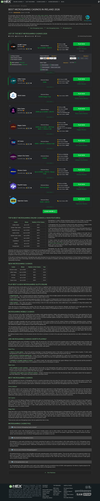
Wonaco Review (82, 174)
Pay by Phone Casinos (45, 493)
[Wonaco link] (13, 172)
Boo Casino (56, 495)
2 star (15, 12)
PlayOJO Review (81, 189)
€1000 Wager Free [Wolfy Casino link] (45, 97)
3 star (17, 12)
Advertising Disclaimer (85, 36)
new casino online (20, 18)
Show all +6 (65, 62)
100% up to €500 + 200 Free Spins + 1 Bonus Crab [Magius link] (44, 128)
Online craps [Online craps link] (44, 69)
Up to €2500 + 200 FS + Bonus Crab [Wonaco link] (45, 173)
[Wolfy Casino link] (13, 96)
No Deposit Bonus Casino (68, 489)
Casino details (49, 72)
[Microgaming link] (78, 58)
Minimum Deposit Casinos (68, 492)
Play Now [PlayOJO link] (81, 184)
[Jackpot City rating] (31, 158)
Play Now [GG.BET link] (81, 44)
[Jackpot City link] (13, 157)
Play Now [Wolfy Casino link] (81, 94)
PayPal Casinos (46, 491)
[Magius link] (13, 127)
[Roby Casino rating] (31, 112)
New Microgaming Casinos (53, 28)
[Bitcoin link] (48, 58)
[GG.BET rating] (31, 49)
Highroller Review (81, 204)
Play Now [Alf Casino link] (81, 140)
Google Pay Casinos (47, 497)
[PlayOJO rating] (31, 188)
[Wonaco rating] (31, 173)
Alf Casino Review (81, 145)
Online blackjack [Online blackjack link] (45, 67)
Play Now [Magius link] (81, 125)
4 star (18, 12)
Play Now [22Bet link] (81, 79)
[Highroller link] (13, 201)
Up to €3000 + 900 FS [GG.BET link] (45, 48)
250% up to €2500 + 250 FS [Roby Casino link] (45, 112)
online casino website (43, 15)
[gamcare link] (90, 487)
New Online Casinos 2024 (68, 495)
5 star (19, 12)
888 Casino (56, 488)
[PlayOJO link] (13, 186)
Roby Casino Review (81, 113)
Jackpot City (56, 490)
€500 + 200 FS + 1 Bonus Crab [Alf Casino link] (44, 144)
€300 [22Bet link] (44, 82)
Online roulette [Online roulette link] (54, 65)
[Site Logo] (6, 1)
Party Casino (56, 493)
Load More (50, 211)
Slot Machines (30, 2)
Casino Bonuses (53, 2)
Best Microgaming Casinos (36, 28)
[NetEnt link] (82, 58)
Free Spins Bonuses (68, 497)
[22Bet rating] (31, 83)
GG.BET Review (82, 49)
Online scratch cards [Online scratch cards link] (55, 67)
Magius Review (81, 130)
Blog (62, 2)
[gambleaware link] (83, 491)
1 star (14, 12)
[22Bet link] (13, 81)
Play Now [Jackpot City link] (81, 155)
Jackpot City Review (81, 160)
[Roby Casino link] (13, 111)
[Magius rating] (31, 128)
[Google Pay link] (54, 58)
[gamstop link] (83, 494)
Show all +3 (85, 56)
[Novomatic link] (86, 58)
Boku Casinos (45, 496)
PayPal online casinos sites (56, 243)
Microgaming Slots (67, 28)
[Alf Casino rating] (31, 144)
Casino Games (41, 2)
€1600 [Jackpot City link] (45, 158)
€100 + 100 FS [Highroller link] (44, 202)
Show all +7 (54, 56)
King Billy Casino (57, 491)
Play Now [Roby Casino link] (81, 109)
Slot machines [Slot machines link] (44, 65)
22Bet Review (81, 84)
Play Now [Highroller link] (81, 199)
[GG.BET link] (13, 47)
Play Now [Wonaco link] (81, 170)
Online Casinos (18, 2)
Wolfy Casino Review (81, 98)
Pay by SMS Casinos (47, 490)
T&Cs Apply (81, 50)
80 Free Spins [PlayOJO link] (44, 187)
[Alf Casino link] (13, 142)
